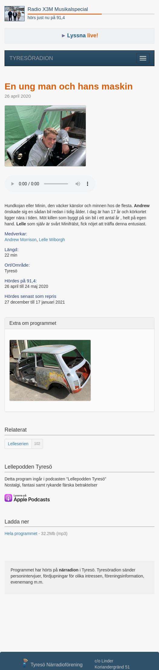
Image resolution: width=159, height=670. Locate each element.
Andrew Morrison (21, 239)
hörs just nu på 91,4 (46, 17)
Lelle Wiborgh (52, 239)
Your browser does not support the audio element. (50, 184)
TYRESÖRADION (31, 58)
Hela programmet (36, 533)
